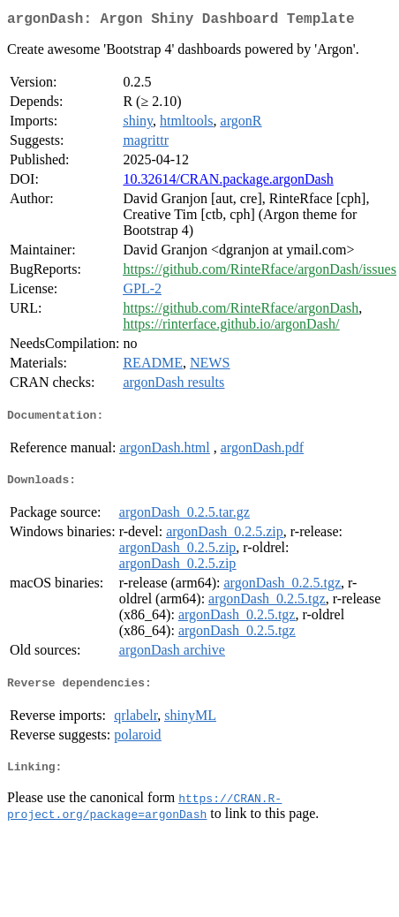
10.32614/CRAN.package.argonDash (228, 182)
